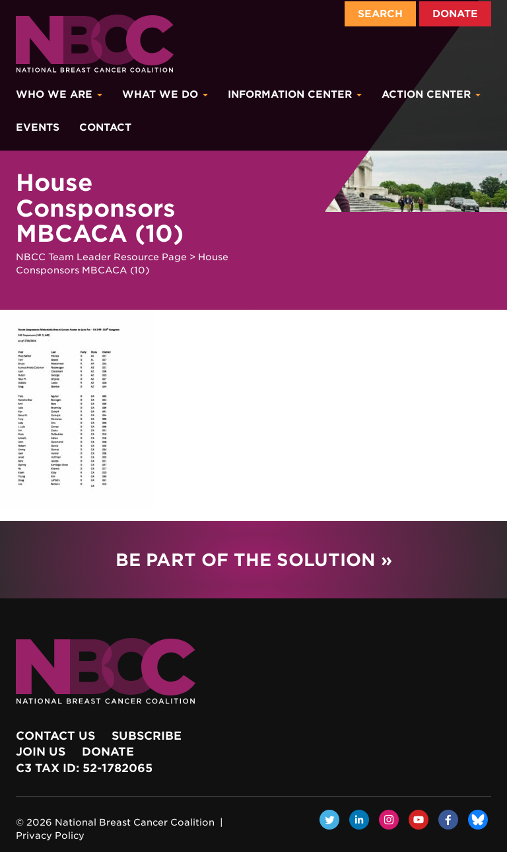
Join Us (40, 751)
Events (37, 127)
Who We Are (59, 94)
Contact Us (55, 735)
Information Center (295, 94)
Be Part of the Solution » (254, 560)
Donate (455, 14)
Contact (105, 127)
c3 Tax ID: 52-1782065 (84, 768)
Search (380, 14)
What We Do (165, 94)
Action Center (431, 94)
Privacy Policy (50, 835)
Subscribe (147, 735)
